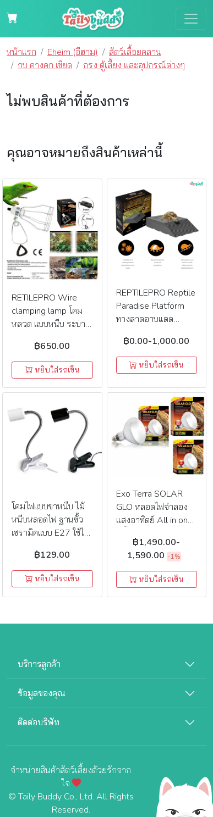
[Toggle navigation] (191, 19)
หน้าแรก (21, 52)
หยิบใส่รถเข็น (52, 370)
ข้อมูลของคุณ (41, 693)
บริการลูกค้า (39, 664)
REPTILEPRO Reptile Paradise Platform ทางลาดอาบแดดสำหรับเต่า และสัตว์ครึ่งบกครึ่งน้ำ (155, 319)
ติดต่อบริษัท (38, 722)
